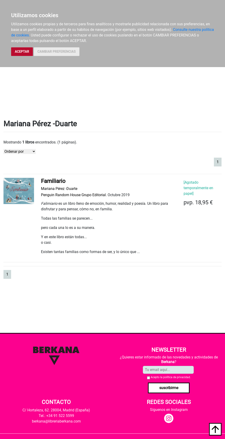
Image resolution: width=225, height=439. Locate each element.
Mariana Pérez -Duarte (59, 188)
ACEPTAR (22, 51)
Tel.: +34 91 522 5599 (56, 415)
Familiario (53, 181)
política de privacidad (176, 377)
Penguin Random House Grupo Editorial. (74, 195)
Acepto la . (171, 377)
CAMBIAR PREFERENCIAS (57, 51)
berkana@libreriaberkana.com (56, 421)
